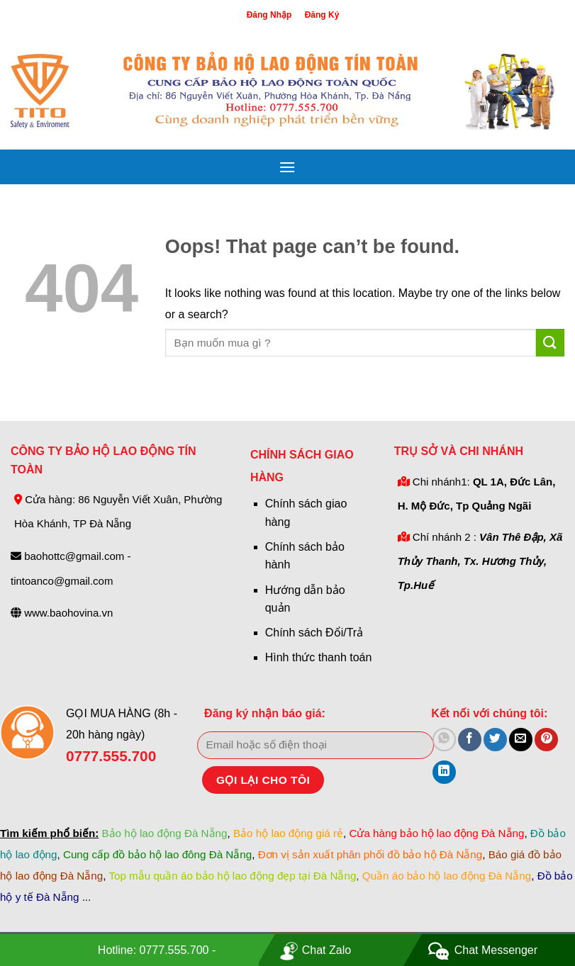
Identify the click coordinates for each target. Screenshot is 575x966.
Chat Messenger (495, 950)
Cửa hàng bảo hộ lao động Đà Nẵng (436, 833)
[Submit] (550, 342)
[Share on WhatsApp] (444, 739)
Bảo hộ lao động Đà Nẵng (164, 833)
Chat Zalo (326, 950)
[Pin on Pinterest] (546, 739)
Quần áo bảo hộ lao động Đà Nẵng (446, 876)
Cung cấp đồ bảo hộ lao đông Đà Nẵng (157, 854)
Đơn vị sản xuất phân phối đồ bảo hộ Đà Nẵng (370, 854)
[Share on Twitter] (495, 739)
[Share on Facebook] (469, 739)
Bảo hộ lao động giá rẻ (288, 833)
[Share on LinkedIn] (444, 772)
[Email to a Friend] (520, 739)
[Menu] (287, 167)
